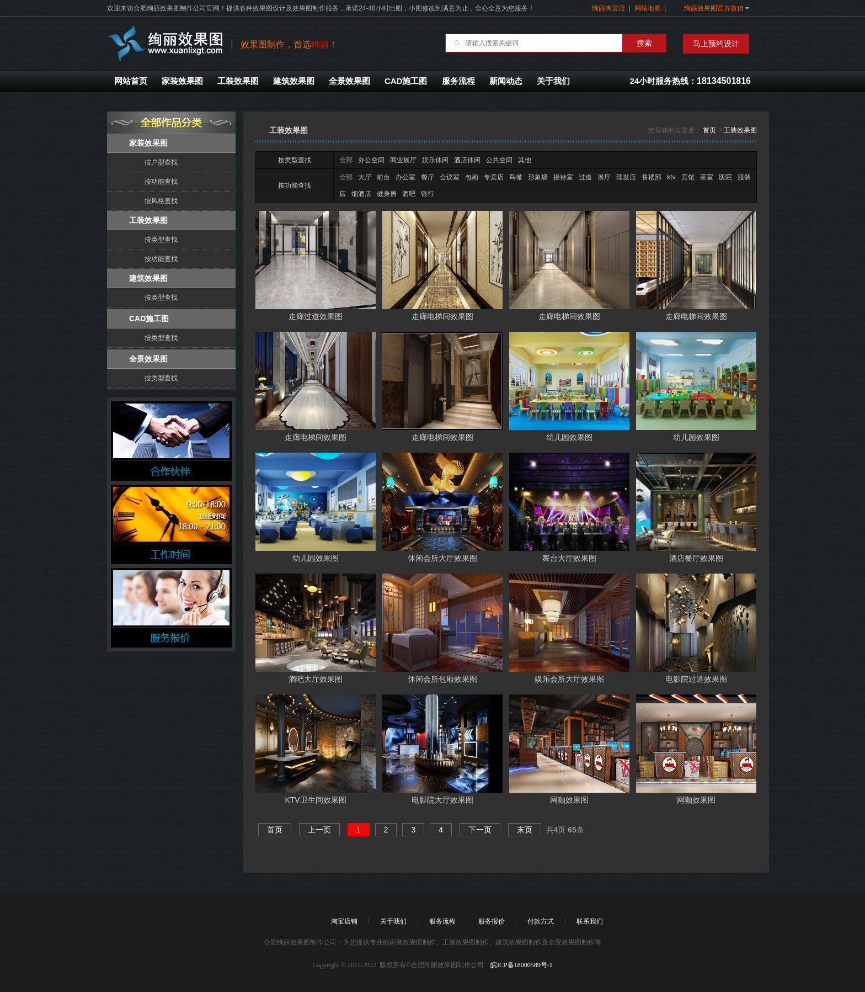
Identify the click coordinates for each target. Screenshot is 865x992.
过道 (585, 177)
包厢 (471, 177)
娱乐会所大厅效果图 (569, 679)
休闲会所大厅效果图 (442, 558)
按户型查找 (161, 162)
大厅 (364, 177)
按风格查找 (161, 201)
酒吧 (408, 194)
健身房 (387, 194)
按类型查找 (161, 239)
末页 (524, 829)
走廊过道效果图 (316, 316)
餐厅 (427, 177)
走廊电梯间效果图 (442, 316)
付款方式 (540, 921)
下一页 (480, 829)
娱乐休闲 (435, 160)
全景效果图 (349, 81)
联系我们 (589, 921)
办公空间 (371, 160)
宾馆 (688, 177)
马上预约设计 (716, 43)
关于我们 (553, 81)
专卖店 (494, 177)
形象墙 (538, 177)
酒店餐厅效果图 (696, 558)
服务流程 (458, 81)
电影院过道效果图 (696, 679)
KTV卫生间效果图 (315, 799)
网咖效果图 (569, 799)
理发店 (626, 177)
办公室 (405, 177)
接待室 (563, 177)
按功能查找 (161, 181)
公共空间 (499, 160)
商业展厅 (403, 160)
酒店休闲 (467, 160)
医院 (725, 177)
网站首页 (130, 81)
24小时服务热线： (690, 81)
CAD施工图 (406, 81)
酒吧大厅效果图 (316, 679)
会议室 (450, 177)
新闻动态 (505, 81)
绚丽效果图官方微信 (714, 8)
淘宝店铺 (344, 921)
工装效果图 (238, 81)
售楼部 (651, 177)
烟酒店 (361, 194)
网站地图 (647, 8)
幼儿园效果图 (569, 437)
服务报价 (491, 921)
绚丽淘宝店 (608, 8)
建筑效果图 (293, 81)
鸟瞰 (515, 177)
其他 (524, 160)
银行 (427, 194)
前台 (383, 177)
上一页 (319, 829)
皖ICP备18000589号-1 (521, 965)
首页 (709, 130)
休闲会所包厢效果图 (442, 679)
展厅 (604, 177)
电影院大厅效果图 (442, 799)
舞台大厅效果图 (569, 558)
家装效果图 (182, 81)
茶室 (706, 177)
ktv (671, 177)
